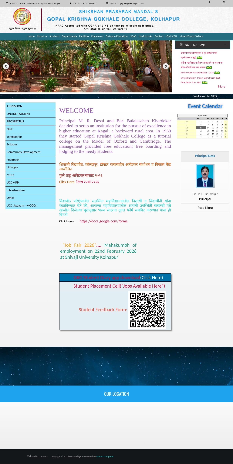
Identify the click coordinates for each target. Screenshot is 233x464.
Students (54, 36)
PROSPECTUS (16, 122)
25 (226, 131)
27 (201, 134)
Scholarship (14, 138)
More (221, 87)
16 (217, 128)
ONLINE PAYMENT (19, 114)
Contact (159, 36)
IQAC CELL (171, 36)
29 (187, 122)
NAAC (133, 36)
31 (208, 122)
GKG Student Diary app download (107, 278)
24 (222, 131)
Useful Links (145, 36)
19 (187, 131)
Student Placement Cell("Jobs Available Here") (119, 286)
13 (201, 128)
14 (208, 128)
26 (187, 134)
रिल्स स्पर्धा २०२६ (87, 182)
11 (226, 125)
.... (98, 251)
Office (11, 201)
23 (217, 131)
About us (42, 36)
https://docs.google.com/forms (104, 221)
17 (222, 128)
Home (31, 36)
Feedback (13, 162)
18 (226, 128)
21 (208, 131)
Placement (97, 36)
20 (201, 131)
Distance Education (117, 36)
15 (213, 128)
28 (208, 134)
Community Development (24, 154)
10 (222, 125)
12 (187, 128)
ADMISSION (15, 106)
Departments (69, 36)
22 (213, 131)
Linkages (12, 169)
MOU (10, 177)
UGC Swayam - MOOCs (22, 209)
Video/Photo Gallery (191, 36)
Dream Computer (105, 456)
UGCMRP (13, 185)
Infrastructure (16, 193)
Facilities (84, 36)
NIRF (10, 130)
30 (201, 122)
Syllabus (12, 146)
